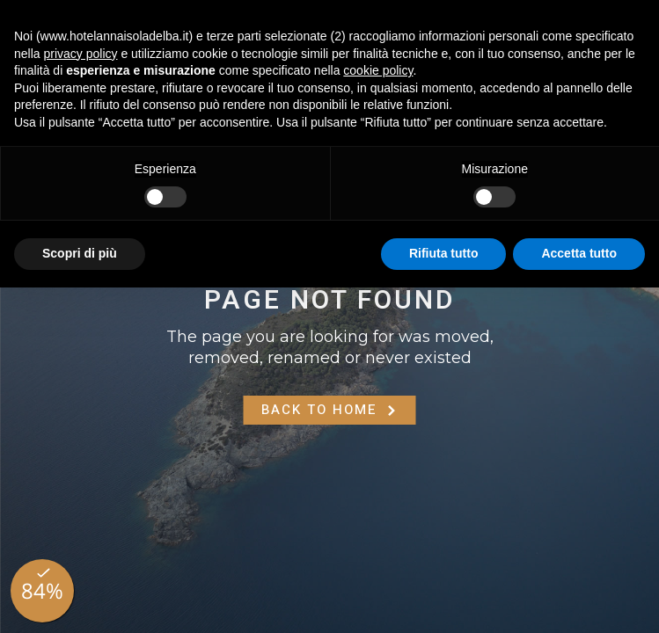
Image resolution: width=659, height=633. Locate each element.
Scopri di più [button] (79, 253)
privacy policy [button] (80, 54)
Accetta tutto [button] (579, 253)
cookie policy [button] (378, 70)
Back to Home (330, 409)
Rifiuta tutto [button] (444, 253)
